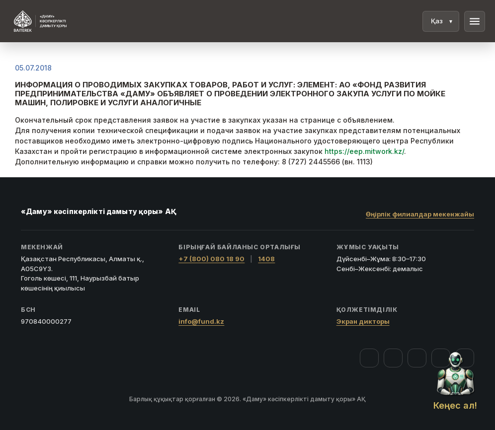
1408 (266, 259)
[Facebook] (369, 358)
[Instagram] (393, 358)
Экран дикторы (363, 321)
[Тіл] (440, 21)
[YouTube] (417, 358)
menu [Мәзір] (474, 21)
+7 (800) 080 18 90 (211, 259)
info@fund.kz (201, 321)
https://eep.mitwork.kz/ (364, 151)
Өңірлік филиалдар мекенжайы (420, 214)
